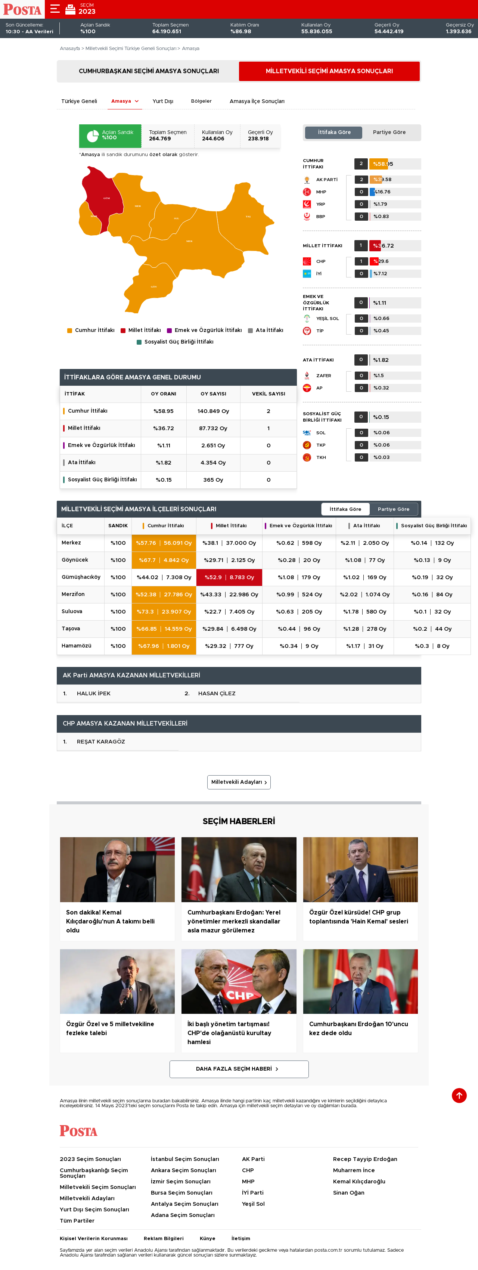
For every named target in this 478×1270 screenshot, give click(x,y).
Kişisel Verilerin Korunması (94, 1238)
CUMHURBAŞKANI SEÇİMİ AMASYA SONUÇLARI (149, 71)
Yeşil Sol (327, 318)
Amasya (121, 101)
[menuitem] (90, 218)
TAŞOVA (71, 628)
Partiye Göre (389, 132)
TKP (321, 445)
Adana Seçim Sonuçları (183, 1215)
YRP (320, 204)
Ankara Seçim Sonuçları (183, 1170)
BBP (320, 216)
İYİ (319, 273)
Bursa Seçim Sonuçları (181, 1193)
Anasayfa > (72, 48)
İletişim (241, 1238)
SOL (321, 433)
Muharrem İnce (354, 1170)
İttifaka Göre (334, 132)
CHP (321, 261)
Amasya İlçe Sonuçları (257, 101)
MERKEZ (71, 543)
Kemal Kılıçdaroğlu (359, 1181)
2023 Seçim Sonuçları (90, 1159)
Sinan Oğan (348, 1193)
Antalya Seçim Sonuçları (184, 1204)
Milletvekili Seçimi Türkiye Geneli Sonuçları (131, 48)
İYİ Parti (253, 1193)
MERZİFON (73, 594)
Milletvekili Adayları (236, 782)
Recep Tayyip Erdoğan (365, 1159)
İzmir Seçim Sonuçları (181, 1181)
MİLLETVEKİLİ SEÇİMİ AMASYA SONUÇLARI (329, 71)
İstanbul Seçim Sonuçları (185, 1159)
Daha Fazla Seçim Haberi (234, 1069)
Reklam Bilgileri (164, 1238)
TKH (321, 457)
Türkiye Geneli (79, 101)
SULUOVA (72, 611)
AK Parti (327, 179)
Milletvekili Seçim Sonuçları (98, 1187)
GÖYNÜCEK (75, 560)
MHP (321, 192)
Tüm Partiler (77, 1221)
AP (319, 388)
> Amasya (188, 48)
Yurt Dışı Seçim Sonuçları (94, 1209)
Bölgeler (201, 101)
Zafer (323, 375)
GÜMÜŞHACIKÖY (81, 577)
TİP (320, 331)
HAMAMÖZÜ (76, 646)
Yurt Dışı (163, 101)
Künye (207, 1238)
